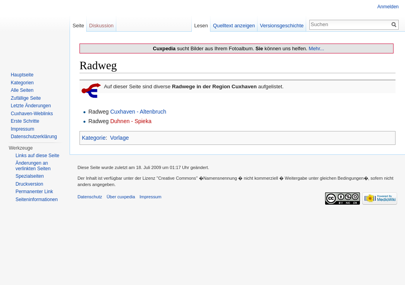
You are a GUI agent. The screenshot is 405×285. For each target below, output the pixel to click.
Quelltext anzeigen (234, 25)
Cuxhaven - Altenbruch (138, 111)
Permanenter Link (34, 191)
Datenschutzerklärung (34, 136)
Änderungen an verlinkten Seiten (33, 165)
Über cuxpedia (120, 196)
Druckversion (29, 184)
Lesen (201, 25)
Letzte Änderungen (31, 105)
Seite (78, 25)
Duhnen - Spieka (130, 121)
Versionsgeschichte (281, 25)
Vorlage (119, 138)
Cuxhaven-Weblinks (32, 113)
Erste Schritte (25, 121)
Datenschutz (90, 196)
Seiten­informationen (36, 199)
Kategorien (22, 83)
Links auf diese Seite (37, 155)
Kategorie (94, 138)
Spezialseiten (29, 176)
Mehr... (316, 48)
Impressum (22, 129)
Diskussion (101, 25)
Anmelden (388, 7)
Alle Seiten (22, 90)
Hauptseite (22, 75)
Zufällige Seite (26, 98)
